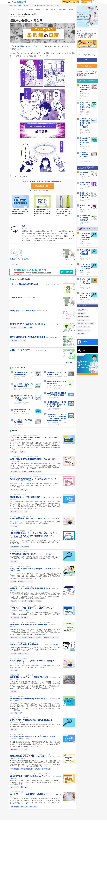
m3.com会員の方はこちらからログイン (42, 190)
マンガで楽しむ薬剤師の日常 (38, 5)
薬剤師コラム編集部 (26, 439)
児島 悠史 (19, 461)
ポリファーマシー (23, 653)
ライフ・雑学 (22, 327)
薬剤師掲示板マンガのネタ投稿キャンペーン (30, 46)
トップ (13, 9)
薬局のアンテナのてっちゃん (18, 758)
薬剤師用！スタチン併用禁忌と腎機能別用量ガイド (30, 588)
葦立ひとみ (56, 284)
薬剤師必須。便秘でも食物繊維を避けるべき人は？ (30, 459)
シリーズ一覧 (29, 9)
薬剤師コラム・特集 (23, 5)
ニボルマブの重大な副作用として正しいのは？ (28, 776)
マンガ (30, 327)
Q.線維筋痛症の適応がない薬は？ (23, 554)
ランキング (20, 9)
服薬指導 (71, 9)
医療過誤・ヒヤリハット (25, 581)
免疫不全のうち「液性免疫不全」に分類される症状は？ (32, 608)
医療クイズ (53, 9)
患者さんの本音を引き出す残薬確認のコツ (27, 644)
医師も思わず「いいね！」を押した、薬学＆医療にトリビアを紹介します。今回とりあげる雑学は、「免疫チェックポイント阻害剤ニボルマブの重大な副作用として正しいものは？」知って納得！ (35, 782)
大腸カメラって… (17, 297)
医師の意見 (14, 452)
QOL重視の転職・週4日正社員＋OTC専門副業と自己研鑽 (32, 736)
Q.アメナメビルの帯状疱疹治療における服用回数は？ (31, 720)
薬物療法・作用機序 (28, 471)
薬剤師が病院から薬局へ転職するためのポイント (29, 699)
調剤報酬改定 (15, 547)
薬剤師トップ (12, 5)
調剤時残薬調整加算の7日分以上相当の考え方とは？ (31, 756)
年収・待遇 (14, 713)
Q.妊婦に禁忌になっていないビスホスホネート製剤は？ (32, 661)
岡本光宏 (12, 626)
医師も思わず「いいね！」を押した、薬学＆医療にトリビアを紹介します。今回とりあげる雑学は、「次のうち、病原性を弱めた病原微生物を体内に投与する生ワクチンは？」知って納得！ (35, 485)
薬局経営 (37, 769)
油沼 (34, 297)
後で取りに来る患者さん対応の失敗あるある (28, 337)
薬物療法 (22, 452)
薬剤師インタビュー (17, 511)
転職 (26, 511)
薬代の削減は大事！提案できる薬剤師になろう (28, 324)
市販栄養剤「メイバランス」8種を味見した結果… (30, 677)
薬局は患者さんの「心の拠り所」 (23, 311)
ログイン (95, 2)
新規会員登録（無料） (42, 186)
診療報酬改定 (62, 9)
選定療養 (45, 9)
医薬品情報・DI (15, 471)
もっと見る (70, 362)
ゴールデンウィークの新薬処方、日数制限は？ (28, 794)
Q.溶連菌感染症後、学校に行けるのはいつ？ (28, 518)
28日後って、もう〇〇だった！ (22, 350)
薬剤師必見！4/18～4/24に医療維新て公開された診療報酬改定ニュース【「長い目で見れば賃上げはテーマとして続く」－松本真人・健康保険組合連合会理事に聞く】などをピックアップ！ (35, 542)
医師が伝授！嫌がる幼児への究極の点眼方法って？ (30, 624)
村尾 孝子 (55, 644)
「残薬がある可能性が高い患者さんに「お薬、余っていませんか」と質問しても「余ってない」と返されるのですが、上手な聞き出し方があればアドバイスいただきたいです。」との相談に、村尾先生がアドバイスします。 (35, 649)
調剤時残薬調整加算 (27, 769)
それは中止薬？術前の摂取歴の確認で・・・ (28, 284)
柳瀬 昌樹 (57, 518)
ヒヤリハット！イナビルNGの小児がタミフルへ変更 (31, 569)
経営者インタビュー (83, 320)
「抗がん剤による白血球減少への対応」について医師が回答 (33, 437)
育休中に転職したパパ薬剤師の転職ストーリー (28, 497)
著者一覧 (38, 9)
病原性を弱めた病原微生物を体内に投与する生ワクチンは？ (33, 479)
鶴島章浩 (12, 590)
